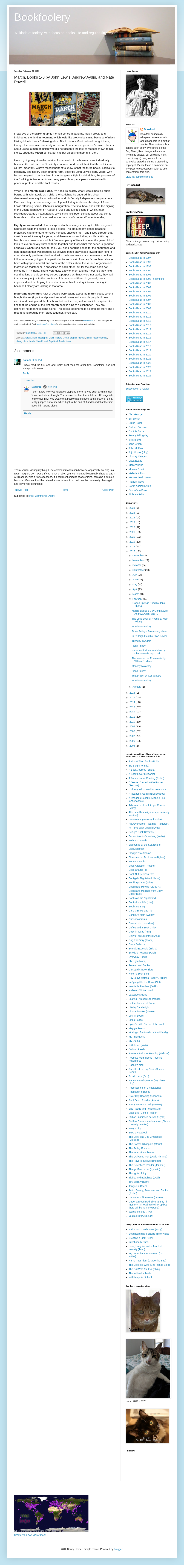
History (19, 341)
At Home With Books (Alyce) (144, 827)
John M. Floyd (136, 448)
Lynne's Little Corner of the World (147, 1024)
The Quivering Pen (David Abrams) (148, 1156)
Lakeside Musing (138, 994)
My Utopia (134, 1041)
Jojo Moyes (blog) (138, 452)
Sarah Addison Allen (140, 486)
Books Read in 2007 (140, 299)
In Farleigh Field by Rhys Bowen (150, 636)
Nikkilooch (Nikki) (138, 1045)
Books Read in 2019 (140, 350)
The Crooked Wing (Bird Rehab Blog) (149, 1264)
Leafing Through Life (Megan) (145, 998)
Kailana (27, 360)
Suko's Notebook (138, 1132)
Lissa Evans (135, 460)
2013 (133, 707)
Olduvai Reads (137, 1049)
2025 (133, 512)
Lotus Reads (136, 1019)
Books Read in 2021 (140, 358)
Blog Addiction (137, 848)
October (137, 565)
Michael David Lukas (140, 477)
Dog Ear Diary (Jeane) (141, 940)
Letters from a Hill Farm (142, 1003)
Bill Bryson (134, 418)
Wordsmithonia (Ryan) (141, 1211)
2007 (133, 736)
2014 (133, 702)
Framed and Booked (140, 965)
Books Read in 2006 (140, 295)
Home (65, 489)
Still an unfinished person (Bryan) (147, 1117)
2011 (133, 716)
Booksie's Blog (137, 906)
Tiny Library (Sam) (139, 1181)
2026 (133, 507)
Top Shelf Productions (60, 341)
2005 (133, 745)
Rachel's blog (136, 1065)
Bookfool (36, 386)
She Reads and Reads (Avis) (145, 1108)
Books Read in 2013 (140, 325)
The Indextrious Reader (142, 1152)
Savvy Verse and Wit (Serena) (145, 1104)
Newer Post (21, 489)
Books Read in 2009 (140, 308)
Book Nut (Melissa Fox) (141, 874)
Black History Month (59, 338)
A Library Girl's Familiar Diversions (148, 789)
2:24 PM (52, 386)
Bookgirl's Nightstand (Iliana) (144, 878)
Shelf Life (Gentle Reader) (143, 1112)
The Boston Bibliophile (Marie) (145, 1144)
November (138, 560)
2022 (133, 527)
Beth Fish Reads (138, 840)
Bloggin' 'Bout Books (140, 853)
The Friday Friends (139, 1148)
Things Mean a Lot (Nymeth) (144, 1169)
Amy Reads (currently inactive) (146, 819)
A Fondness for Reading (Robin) (146, 778)
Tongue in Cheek (138, 1186)
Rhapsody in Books (139, 1091)
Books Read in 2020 (140, 354)
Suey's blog (135, 1128)
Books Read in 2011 (140, 316)
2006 (133, 741)
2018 (133, 546)
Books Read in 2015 (140, 333)
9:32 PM (37, 360)
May (135, 584)
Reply (26, 373)
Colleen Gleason (138, 427)
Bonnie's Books (137, 861)
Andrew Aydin (30, 338)
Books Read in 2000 (140, 270)
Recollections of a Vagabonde (145, 1087)
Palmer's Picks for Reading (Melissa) (149, 1053)
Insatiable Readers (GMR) (143, 986)
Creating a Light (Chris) (141, 1238)
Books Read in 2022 (140, 362)
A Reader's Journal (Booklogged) (147, 793)
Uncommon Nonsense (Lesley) (146, 1197)
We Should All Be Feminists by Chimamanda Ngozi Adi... (148, 652)
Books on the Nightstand (142, 898)
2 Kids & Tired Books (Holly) (144, 761)
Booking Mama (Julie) (141, 882)
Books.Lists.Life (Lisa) (141, 902)
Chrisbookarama (138, 919)
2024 (133, 517)
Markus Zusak (136, 469)
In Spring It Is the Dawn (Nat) (145, 982)
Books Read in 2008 (140, 304)
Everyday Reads (138, 956)
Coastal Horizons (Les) (141, 923)
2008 (133, 731)
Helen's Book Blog (139, 973)
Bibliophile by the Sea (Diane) (145, 844)
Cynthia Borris (136, 431)
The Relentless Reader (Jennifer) (147, 1165)
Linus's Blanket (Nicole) (142, 1011)
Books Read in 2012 (140, 320)
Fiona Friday (139, 645)
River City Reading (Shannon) (145, 1096)
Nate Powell (42, 341)
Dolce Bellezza (137, 944)
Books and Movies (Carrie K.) (145, 886)
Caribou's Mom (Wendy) (142, 914)
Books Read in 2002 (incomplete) (147, 278)
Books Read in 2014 (140, 329)
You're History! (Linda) (141, 1215)
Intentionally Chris (138, 1242)
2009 (133, 726)
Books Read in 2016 (140, 337)
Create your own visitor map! (30, 1535)
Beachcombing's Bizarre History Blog (149, 1233)
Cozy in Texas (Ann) (140, 931)
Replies (30, 380)
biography (43, 338)
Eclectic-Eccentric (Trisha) (143, 948)
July (134, 574)
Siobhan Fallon (137, 494)
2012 (133, 712)
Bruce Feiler (135, 422)
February (137, 599)
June (135, 579)
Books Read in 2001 (140, 274)
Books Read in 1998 (140, 262)
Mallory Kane (136, 465)
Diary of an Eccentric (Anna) (144, 935)
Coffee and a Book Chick (142, 927)
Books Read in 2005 (140, 291)
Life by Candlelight (139, 1007)
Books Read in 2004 (140, 287)
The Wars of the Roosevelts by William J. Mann (149, 660)
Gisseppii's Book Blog (141, 969)
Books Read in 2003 (140, 283)
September (138, 570)
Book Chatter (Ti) (138, 869)
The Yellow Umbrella (140, 1273)
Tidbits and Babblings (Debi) (144, 1177)
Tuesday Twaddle (141, 641)
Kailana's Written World (141, 990)
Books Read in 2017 (140, 341)
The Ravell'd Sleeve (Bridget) (145, 1160)
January (137, 686)
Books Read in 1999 (140, 266)
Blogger (118, 1549)
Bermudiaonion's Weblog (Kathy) (147, 836)
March (136, 594)
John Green (135, 444)
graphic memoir (77, 338)
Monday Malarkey (141, 626)
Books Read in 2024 (140, 371)
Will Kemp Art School (140, 1277)
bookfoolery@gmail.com (46, 324)
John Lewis (29, 341)
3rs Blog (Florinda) (139, 765)
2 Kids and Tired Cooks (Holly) (145, 1229)
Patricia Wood (136, 481)
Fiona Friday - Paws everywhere (149, 631)
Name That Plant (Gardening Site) (147, 1260)
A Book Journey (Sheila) (142, 769)
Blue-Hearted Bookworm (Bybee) (147, 857)
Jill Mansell (135, 439)
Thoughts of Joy (137, 1173)
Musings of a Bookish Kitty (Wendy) (148, 1032)
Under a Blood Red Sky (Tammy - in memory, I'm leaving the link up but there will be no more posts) (148, 1204)
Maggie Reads (137, 1028)
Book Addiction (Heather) (142, 865)
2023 (133, 522)
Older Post (108, 489)
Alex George (136, 414)
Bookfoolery (42, 17)
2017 (133, 551)
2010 (133, 721)
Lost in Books (136, 1015)
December (138, 555)
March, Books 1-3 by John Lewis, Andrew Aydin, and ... (150, 612)
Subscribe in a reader (137, 388)
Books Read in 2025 (140, 375)
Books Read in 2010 (140, 312)
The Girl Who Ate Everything (144, 1269)
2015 (133, 697)
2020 (133, 536)
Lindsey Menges (138, 456)
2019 (133, 541)
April (135, 589)
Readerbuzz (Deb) (139, 1076)
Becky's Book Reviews (141, 832)
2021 (133, 532)
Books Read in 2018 (140, 346)
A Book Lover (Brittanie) (142, 774)
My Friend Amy (137, 1036)
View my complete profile (139, 176)
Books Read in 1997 (140, 257)
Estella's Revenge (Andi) (142, 952)
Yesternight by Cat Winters (146, 675)
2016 (133, 692)
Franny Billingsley (138, 435)
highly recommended (97, 338)
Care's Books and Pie (141, 910)
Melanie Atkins (137, 473)
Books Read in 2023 (140, 367)
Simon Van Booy (138, 490)
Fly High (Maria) (137, 961)
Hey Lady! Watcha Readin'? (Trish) (148, 977)
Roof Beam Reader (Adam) (144, 1100)
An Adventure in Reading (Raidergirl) (149, 823)
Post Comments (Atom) (42, 495)
